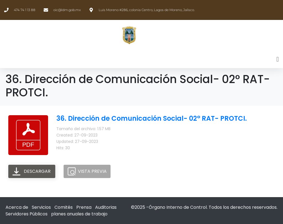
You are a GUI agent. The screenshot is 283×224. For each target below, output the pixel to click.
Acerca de (17, 207)
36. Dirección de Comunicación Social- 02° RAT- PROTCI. (151, 118)
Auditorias (106, 207)
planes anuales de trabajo (79, 214)
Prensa (83, 207)
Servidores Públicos (27, 214)
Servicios (41, 207)
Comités (63, 207)
